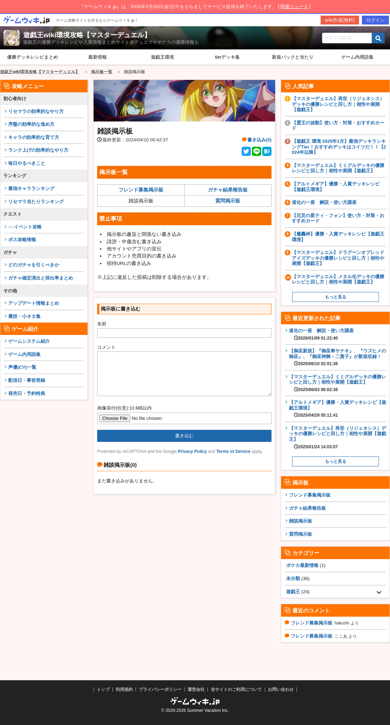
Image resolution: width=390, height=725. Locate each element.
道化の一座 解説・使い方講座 (324, 202)
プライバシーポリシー (160, 689)
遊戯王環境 (162, 57)
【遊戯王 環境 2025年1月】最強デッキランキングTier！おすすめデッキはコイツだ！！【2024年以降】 (339, 147)
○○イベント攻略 (25, 226)
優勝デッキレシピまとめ (32, 57)
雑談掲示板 (300, 521)
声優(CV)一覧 (22, 367)
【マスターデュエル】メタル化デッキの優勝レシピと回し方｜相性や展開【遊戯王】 (338, 279)
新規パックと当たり (292, 57)
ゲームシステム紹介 (29, 341)
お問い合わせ (281, 689)
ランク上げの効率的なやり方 (38, 150)
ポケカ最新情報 (302, 565)
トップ (103, 689)
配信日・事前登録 (26, 380)
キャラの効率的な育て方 (33, 137)
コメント (106, 347)
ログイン (375, 20)
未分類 (293, 578)
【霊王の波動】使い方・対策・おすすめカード (338, 125)
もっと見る (335, 296)
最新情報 (97, 57)
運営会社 (196, 689)
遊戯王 (293, 591)
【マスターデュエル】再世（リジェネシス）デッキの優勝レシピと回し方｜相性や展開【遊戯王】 (338, 104)
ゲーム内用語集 (24, 354)
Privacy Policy (192, 460)
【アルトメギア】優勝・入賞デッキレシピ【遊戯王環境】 (336, 186)
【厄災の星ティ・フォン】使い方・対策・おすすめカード (338, 218)
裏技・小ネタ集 (24, 316)
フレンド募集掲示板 (140, 190)
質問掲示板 (227, 201)
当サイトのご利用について (236, 689)
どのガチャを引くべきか (33, 264)
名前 (101, 323)
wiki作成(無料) (340, 20)
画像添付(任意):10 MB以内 (124, 416)
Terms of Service (233, 460)
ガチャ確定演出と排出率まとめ (40, 278)
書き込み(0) (259, 139)
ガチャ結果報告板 (228, 190)
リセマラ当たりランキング (36, 201)
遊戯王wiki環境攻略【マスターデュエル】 (87, 35)
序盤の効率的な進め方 (31, 124)
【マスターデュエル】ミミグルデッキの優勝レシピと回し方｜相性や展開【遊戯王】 (338, 168)
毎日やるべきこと (26, 163)
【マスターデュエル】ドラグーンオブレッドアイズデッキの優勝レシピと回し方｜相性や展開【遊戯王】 (338, 258)
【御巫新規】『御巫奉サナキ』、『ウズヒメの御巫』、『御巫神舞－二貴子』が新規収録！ (337, 357)
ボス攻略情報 (22, 239)
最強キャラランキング (31, 188)
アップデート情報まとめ (33, 303)
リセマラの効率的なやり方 (36, 111)
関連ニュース (294, 6)
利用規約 (124, 689)
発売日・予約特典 (26, 393)
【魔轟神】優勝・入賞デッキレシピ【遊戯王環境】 (338, 236)
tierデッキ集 (227, 57)
